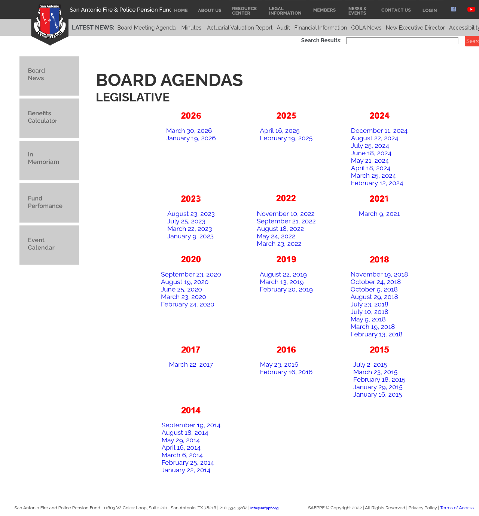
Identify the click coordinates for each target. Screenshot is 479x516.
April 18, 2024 (371, 168)
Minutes (191, 27)
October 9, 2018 (374, 289)
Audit (283, 27)
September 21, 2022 (286, 221)
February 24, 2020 (187, 304)
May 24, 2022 (276, 236)
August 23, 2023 (191, 213)
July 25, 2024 (370, 145)
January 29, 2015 (378, 387)
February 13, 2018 (377, 334)
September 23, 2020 (191, 274)
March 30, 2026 (189, 130)
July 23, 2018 (369, 304)
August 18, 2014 (185, 432)
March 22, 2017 (191, 364)
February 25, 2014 (188, 462)
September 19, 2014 (191, 425)
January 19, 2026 (191, 138)
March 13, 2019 (281, 282)
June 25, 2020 (181, 289)
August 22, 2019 (283, 274)
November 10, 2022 (285, 213)
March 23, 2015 (375, 372)
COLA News (366, 27)
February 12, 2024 (377, 183)
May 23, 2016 (279, 364)
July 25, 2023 (186, 221)
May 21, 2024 (370, 160)
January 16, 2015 (377, 394)
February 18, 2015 (379, 379)
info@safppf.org (264, 508)
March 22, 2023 (189, 228)
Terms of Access (457, 507)
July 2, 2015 (370, 364)
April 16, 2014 (181, 447)
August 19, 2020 (184, 282)
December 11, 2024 (379, 130)
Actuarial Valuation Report (239, 27)
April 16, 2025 (280, 130)
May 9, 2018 (368, 319)
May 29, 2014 (181, 440)
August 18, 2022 (280, 228)
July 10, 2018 (369, 311)
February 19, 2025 (286, 138)
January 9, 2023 (190, 236)
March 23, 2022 (279, 243)
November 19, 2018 (379, 274)
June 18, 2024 (371, 153)
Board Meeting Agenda (146, 27)
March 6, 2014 (182, 455)
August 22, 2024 (375, 138)
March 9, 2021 (379, 213)
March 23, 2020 (183, 296)
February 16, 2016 (286, 372)
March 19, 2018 (373, 326)
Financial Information (320, 27)
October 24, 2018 (376, 282)
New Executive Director (415, 27)
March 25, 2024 (373, 175)
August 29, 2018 (374, 296)
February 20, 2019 (286, 289)
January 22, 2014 (186, 470)
